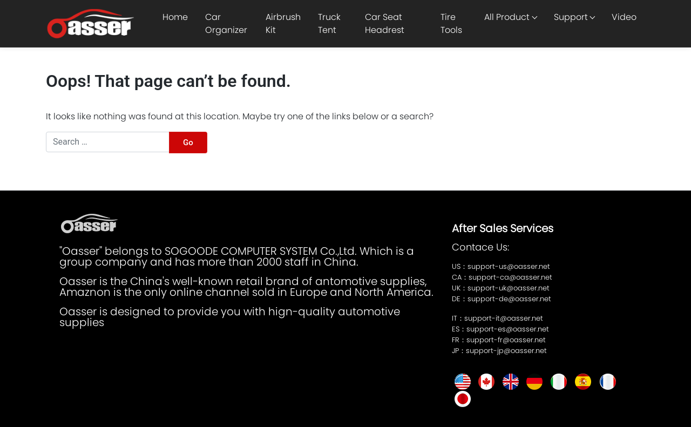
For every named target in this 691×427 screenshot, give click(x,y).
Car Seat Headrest (384, 23)
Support (571, 17)
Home (175, 17)
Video (624, 17)
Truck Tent (329, 23)
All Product (507, 17)
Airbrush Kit (283, 23)
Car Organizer (226, 23)
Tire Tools (451, 23)
